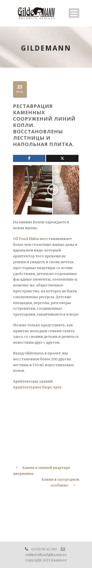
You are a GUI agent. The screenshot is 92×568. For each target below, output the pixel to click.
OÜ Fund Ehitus (26, 239)
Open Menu (74, 13)
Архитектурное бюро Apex (37, 387)
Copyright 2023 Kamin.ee (46, 560)
